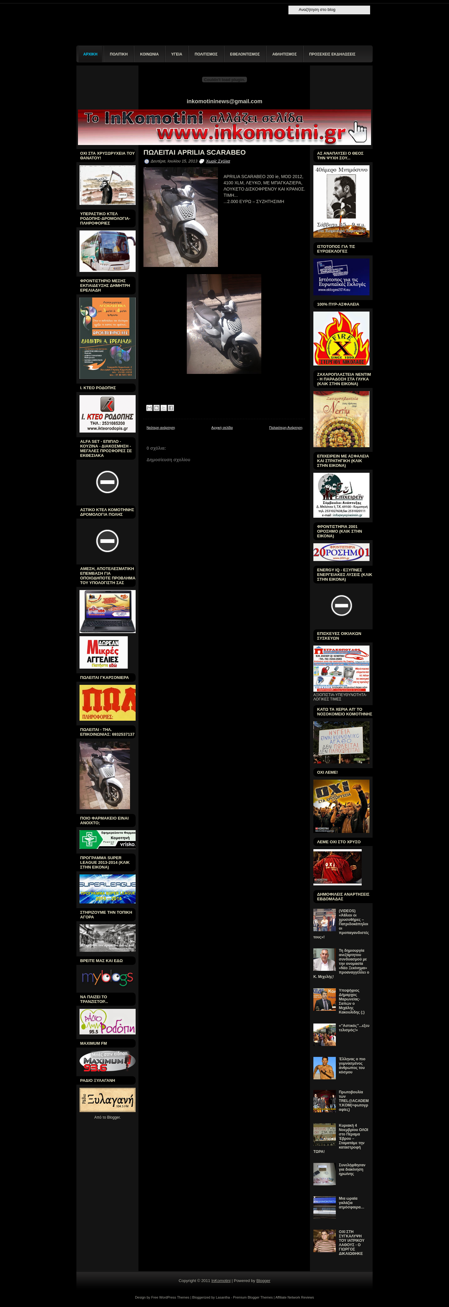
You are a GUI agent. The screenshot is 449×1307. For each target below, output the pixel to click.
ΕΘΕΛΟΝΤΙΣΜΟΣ (245, 54)
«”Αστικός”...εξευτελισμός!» (354, 1028)
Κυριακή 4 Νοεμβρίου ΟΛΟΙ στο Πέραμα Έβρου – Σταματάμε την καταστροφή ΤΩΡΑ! (340, 1138)
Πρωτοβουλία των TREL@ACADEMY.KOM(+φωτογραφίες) (354, 1101)
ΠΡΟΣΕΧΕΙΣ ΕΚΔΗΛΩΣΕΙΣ (332, 54)
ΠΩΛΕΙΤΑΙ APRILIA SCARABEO (194, 152)
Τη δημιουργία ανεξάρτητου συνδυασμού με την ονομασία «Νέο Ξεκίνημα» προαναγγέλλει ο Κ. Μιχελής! (341, 963)
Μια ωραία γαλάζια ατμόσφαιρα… (352, 1202)
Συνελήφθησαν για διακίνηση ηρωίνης (352, 1169)
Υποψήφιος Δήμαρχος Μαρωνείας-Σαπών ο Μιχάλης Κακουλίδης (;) (352, 1001)
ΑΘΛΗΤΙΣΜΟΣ (284, 54)
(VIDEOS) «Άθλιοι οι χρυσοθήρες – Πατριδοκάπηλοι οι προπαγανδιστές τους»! (341, 924)
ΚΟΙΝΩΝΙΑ (149, 54)
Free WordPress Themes (170, 1297)
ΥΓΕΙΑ (176, 54)
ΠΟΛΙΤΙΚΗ (119, 54)
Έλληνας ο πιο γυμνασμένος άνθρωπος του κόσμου (352, 1065)
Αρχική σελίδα (222, 427)
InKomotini (220, 1280)
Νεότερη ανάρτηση (161, 427)
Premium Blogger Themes (253, 1297)
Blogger (113, 1117)
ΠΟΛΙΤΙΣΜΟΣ (206, 54)
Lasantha (223, 1297)
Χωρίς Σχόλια (218, 161)
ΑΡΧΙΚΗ (90, 54)
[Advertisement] (256, 564)
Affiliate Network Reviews (294, 1297)
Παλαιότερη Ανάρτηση (285, 427)
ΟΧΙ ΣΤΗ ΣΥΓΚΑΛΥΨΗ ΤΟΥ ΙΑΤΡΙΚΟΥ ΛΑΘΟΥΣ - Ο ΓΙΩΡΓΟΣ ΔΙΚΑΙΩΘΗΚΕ (352, 1243)
